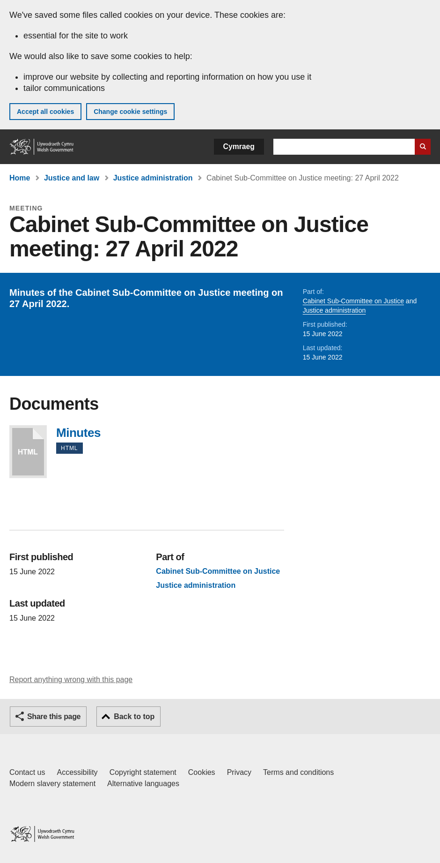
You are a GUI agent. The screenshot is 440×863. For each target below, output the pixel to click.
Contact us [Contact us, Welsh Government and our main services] (27, 772)
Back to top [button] (134, 716)
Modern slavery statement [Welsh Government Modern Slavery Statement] (52, 784)
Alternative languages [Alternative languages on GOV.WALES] (143, 784)
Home (19, 178)
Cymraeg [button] (239, 146)
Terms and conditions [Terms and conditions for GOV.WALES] (298, 772)
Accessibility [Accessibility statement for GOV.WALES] (77, 772)
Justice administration (153, 178)
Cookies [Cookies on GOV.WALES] (201, 772)
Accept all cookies (45, 111)
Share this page (54, 716)
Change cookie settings (130, 111)
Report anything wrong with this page (70, 679)
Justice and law (71, 178)
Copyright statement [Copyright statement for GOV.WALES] (143, 772)
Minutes (28, 451)
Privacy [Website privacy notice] (239, 772)
